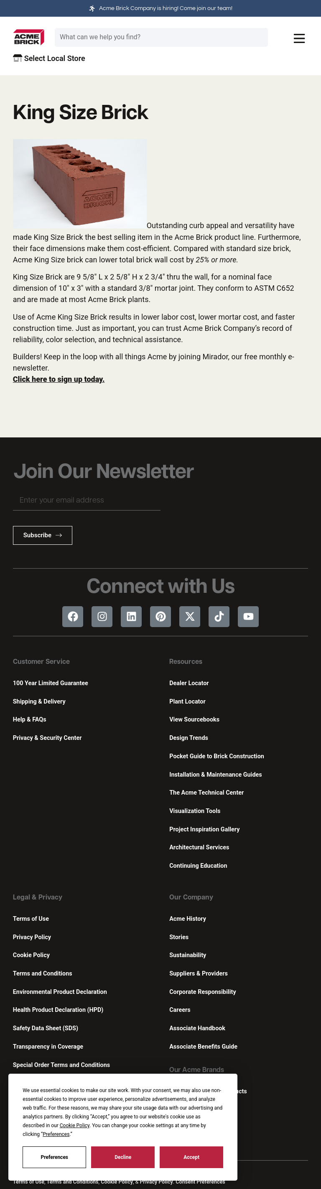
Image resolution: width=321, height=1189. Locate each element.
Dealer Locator (189, 683)
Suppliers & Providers (198, 973)
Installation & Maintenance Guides (215, 774)
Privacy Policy (32, 937)
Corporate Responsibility (202, 992)
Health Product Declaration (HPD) (58, 1010)
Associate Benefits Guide (203, 1046)
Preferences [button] (56, 1134)
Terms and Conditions (42, 973)
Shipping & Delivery (39, 701)
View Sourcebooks (194, 719)
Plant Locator (187, 701)
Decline (123, 1157)
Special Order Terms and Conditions (61, 1065)
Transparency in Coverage (48, 1046)
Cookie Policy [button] (74, 1125)
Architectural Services (199, 847)
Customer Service (41, 662)
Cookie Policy (31, 955)
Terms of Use (31, 918)
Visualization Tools (194, 811)
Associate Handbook (197, 1028)
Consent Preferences (200, 1182)
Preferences (55, 1157)
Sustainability (187, 955)
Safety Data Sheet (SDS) (45, 1028)
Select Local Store (49, 58)
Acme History (187, 918)
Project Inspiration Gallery (204, 829)
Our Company (191, 897)
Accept (191, 1157)
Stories (179, 937)
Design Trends (188, 738)
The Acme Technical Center (206, 792)
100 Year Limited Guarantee (50, 683)
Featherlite (183, 1109)
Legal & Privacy (37, 897)
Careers (179, 1010)
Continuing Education (198, 865)
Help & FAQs (29, 719)
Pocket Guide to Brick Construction (216, 756)
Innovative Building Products (208, 1091)
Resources (185, 662)
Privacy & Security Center (47, 738)
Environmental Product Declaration (60, 992)
